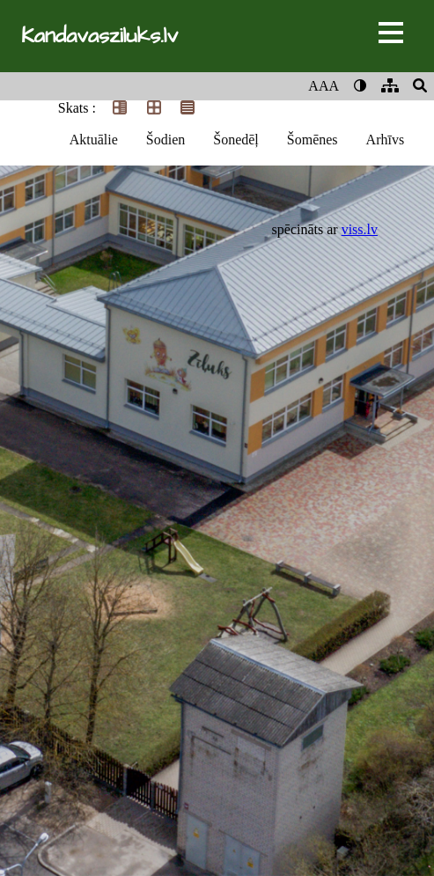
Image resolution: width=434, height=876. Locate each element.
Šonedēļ (236, 139)
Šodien (165, 139)
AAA (323, 85)
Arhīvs (385, 139)
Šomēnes (312, 139)
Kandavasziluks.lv (99, 36)
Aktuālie (94, 139)
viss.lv (360, 229)
